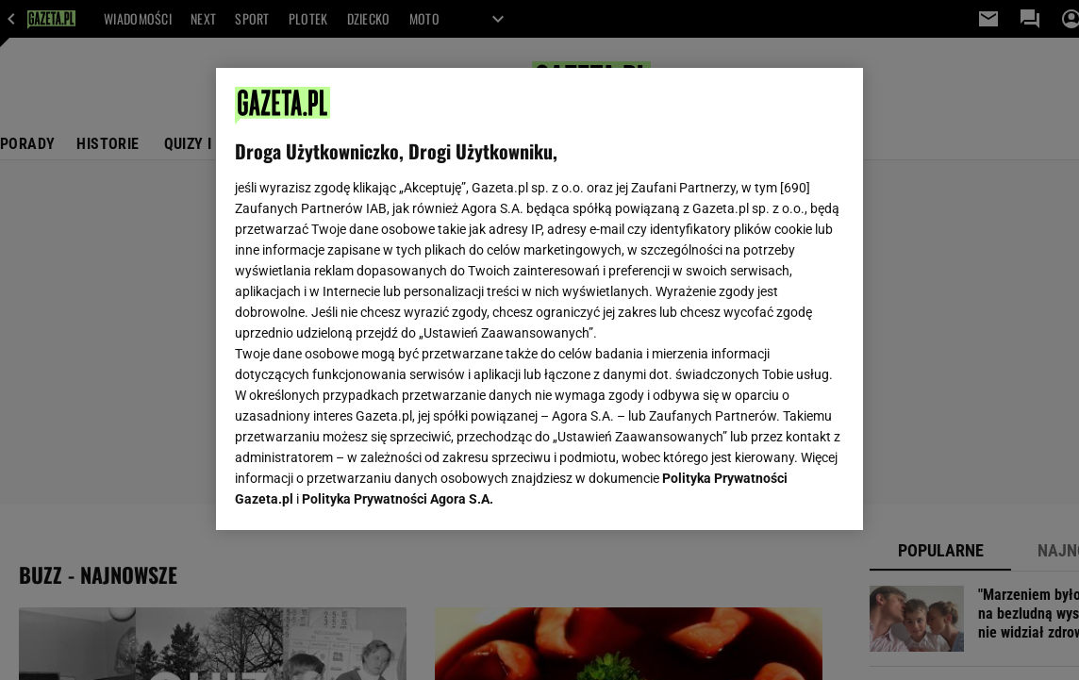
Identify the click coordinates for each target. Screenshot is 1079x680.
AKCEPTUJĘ (780, 493)
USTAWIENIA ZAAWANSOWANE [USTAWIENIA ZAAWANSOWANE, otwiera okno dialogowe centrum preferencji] (358, 492)
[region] (539, 299)
